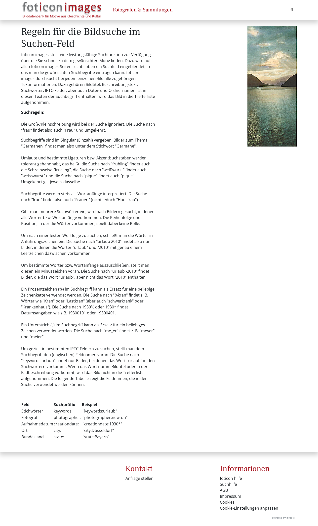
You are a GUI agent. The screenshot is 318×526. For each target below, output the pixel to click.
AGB (224, 490)
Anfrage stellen (139, 478)
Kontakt (139, 468)
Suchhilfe (228, 484)
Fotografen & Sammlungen (143, 9)
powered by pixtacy (283, 517)
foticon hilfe (231, 478)
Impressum (230, 496)
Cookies (227, 502)
